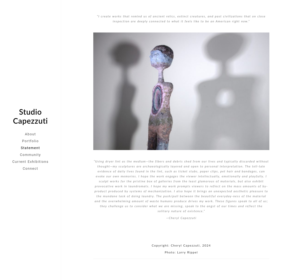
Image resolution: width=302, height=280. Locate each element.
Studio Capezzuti (30, 116)
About (30, 134)
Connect (30, 168)
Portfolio (30, 141)
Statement (30, 148)
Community (30, 155)
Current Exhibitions (30, 162)
